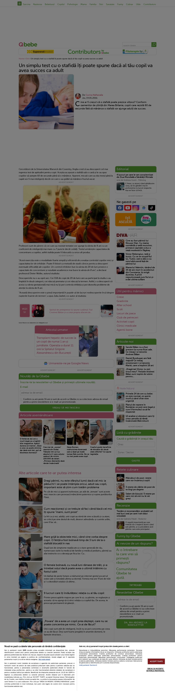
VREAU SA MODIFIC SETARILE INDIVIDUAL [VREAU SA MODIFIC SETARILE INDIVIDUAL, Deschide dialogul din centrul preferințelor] (155, 670)
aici (21, 677)
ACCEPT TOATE (156, 661)
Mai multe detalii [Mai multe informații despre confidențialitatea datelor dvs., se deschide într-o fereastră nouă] (44, 659)
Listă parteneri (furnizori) (88, 665)
